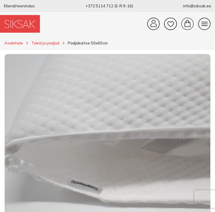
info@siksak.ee (197, 6)
